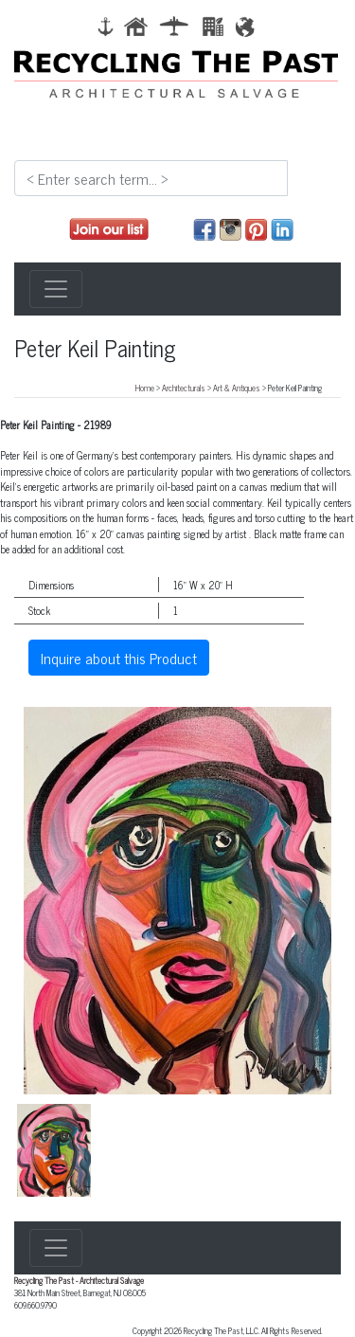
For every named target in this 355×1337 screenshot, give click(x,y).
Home (144, 387)
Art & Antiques (236, 387)
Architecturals (183, 387)
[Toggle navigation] (55, 289)
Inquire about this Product (119, 657)
